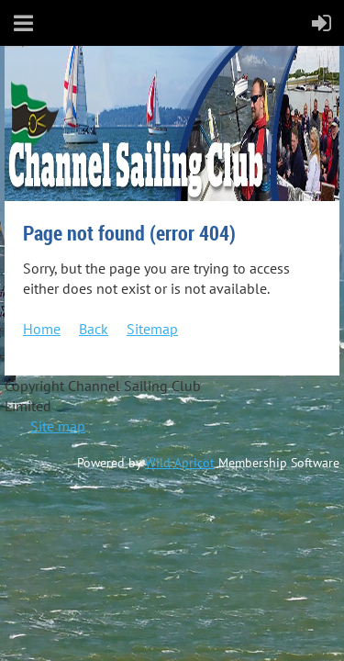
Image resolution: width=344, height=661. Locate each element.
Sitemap (152, 328)
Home (42, 328)
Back (93, 328)
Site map (57, 426)
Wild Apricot (180, 462)
